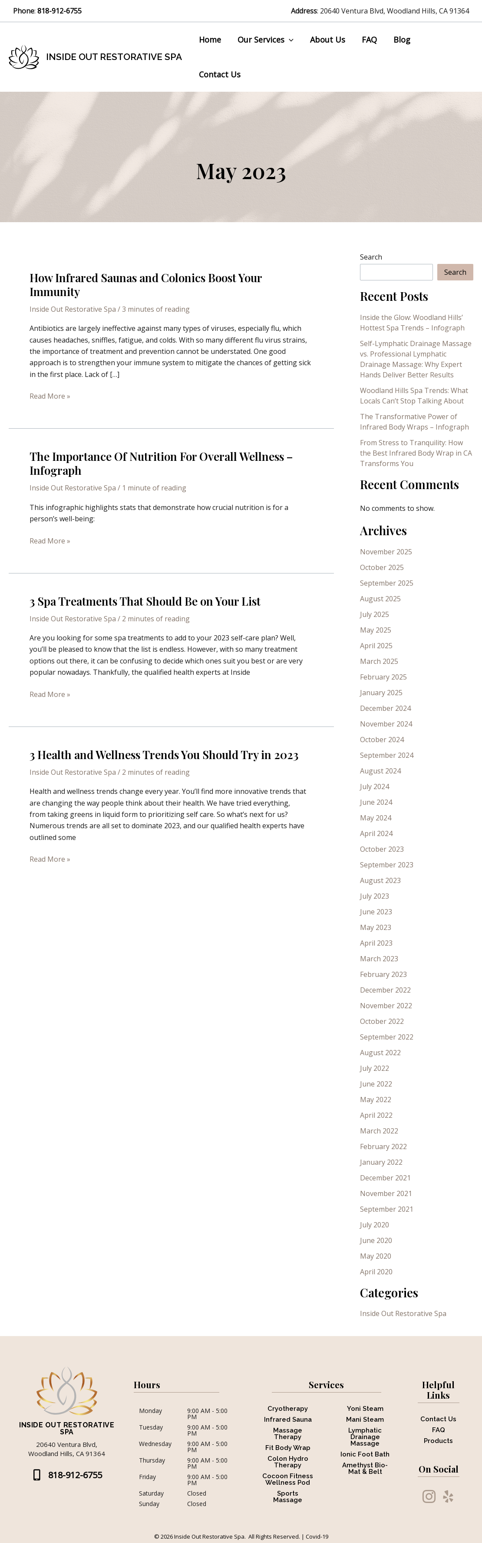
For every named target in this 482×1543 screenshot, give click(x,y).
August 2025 (380, 567)
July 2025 (374, 583)
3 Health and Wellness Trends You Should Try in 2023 (164, 723)
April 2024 (376, 802)
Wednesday (155, 1413)
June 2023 (376, 880)
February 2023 (383, 943)
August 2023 (380, 849)
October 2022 (382, 990)
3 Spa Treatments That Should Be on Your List (145, 569)
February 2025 (383, 645)
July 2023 (374, 865)
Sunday (149, 1473)
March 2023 (379, 927)
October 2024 (382, 708)
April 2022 (376, 1084)
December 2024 (385, 677)
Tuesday (151, 1396)
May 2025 (375, 598)
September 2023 (386, 833)
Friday (147, 1446)
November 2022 (386, 974)
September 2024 (386, 724)
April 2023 (376, 911)
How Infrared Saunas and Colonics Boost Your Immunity (146, 253)
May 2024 (375, 786)
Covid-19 (317, 1505)
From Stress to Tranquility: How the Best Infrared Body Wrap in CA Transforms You (416, 422)
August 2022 (380, 1021)
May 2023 (375, 896)
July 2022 (374, 1037)
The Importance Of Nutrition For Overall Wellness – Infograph (161, 432)
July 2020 (374, 1193)
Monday (150, 1379)
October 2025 (382, 536)
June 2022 (376, 1052)
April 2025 (376, 614)
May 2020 (375, 1225)
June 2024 (376, 771)
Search (371, 225)
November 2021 (386, 1162)
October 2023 (382, 818)
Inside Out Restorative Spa (114, 41)
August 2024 (380, 739)
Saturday (151, 1462)
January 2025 (381, 661)
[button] (289, 41)
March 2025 (379, 630)
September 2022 (386, 1005)
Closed (196, 1462)
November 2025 (386, 520)
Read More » (50, 364)
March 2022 (379, 1099)
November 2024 (386, 692)
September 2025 (386, 552)
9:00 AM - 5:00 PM (207, 1382)
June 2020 (376, 1209)
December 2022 (385, 958)
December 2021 (385, 1146)
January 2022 (381, 1131)
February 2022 (383, 1115)
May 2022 (375, 1068)
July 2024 (374, 755)
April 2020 (376, 1240)
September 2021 (386, 1178)
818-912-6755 (60, 11)
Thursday (152, 1429)
